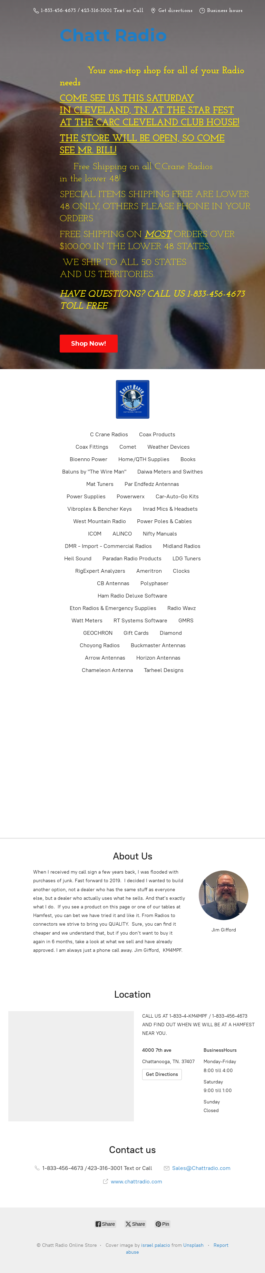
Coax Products (157, 434)
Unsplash (193, 1245)
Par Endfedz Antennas (152, 484)
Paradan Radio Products (131, 558)
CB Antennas (113, 583)
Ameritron (149, 571)
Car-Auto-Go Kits (177, 496)
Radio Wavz (181, 608)
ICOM (94, 533)
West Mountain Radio (99, 521)
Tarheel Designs (164, 670)
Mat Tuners (100, 484)
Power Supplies (86, 496)
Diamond (171, 633)
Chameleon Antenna (107, 670)
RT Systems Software (140, 620)
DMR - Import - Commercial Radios (108, 546)
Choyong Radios (100, 645)
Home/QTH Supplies (143, 459)
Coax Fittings (92, 447)
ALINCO (122, 533)
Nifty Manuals (160, 533)
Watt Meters (86, 620)
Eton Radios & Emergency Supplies (113, 608)
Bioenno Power (88, 459)
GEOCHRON (97, 633)
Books (188, 459)
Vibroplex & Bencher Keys (99, 509)
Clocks (181, 571)
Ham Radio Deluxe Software (132, 595)
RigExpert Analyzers (100, 571)
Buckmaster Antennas (158, 645)
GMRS (186, 620)
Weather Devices (168, 447)
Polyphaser (154, 583)
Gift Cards (136, 633)
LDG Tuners (187, 558)
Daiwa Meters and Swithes (170, 471)
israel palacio (155, 1245)
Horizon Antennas (158, 657)
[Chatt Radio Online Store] (132, 399)
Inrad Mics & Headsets (170, 509)
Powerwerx (131, 496)
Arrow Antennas (105, 657)
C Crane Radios (109, 434)
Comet (127, 447)
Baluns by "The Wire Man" (94, 471)
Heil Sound (77, 558)
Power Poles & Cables (164, 521)
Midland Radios (181, 546)
